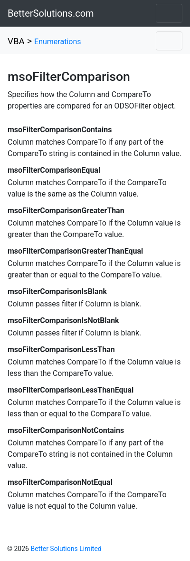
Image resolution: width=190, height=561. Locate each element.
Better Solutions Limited (65, 548)
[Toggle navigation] (169, 13)
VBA (16, 41)
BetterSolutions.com (51, 13)
